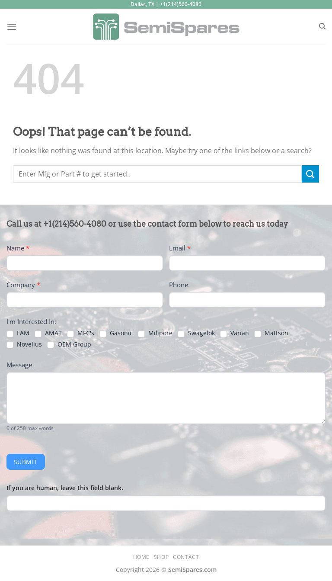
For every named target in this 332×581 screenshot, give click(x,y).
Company (23, 284)
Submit (26, 462)
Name (17, 248)
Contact (186, 557)
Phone (178, 284)
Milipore (155, 333)
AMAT (48, 333)
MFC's (80, 333)
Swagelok (196, 333)
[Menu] (11, 26)
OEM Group (69, 344)
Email (180, 248)
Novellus (24, 344)
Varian (234, 333)
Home (141, 557)
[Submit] (310, 173)
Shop (161, 557)
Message (19, 364)
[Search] (322, 26)
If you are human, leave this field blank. (64, 488)
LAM (17, 333)
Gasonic (116, 333)
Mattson (271, 333)
